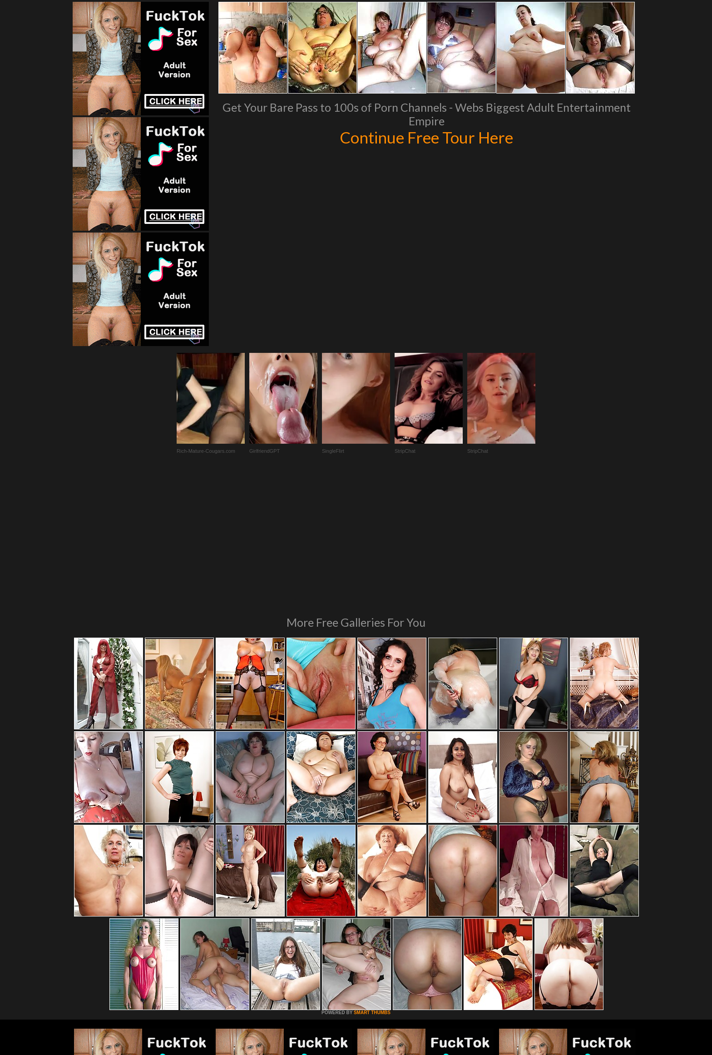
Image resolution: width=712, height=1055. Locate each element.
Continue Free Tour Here (426, 137)
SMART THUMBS (372, 888)
